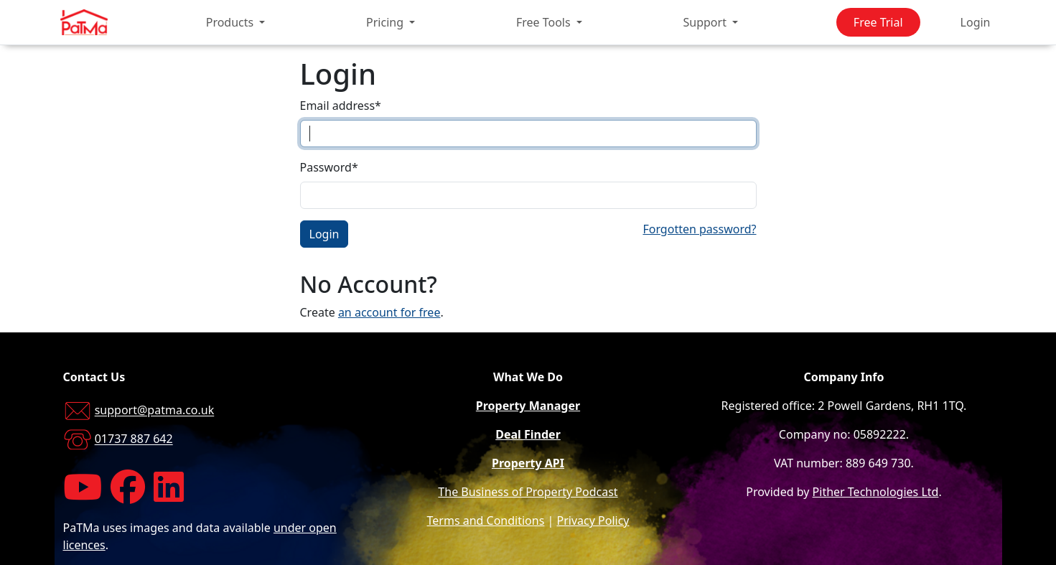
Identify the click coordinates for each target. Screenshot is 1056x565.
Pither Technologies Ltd (876, 492)
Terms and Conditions (486, 520)
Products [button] (231, 22)
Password (329, 167)
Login (976, 22)
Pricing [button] (386, 22)
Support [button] (706, 22)
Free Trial (878, 22)
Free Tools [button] (545, 22)
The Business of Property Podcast (527, 492)
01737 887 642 (134, 439)
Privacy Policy (593, 520)
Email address (340, 105)
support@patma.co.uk (155, 411)
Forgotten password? (699, 229)
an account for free (389, 312)
